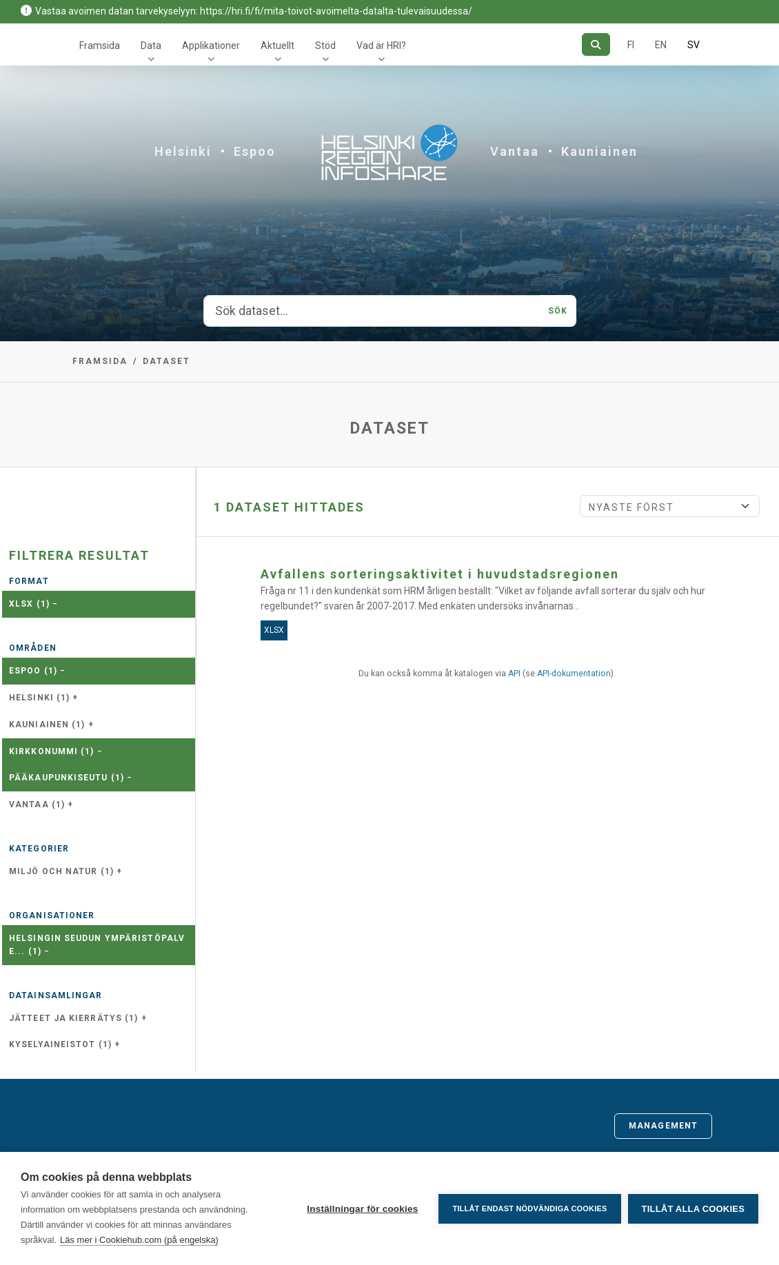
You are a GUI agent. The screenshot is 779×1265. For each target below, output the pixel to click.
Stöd (325, 45)
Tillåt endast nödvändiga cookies (529, 1208)
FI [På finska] (630, 44)
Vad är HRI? (381, 45)
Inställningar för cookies (362, 1209)
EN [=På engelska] (661, 44)
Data (151, 45)
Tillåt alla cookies (693, 1209)
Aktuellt (277, 45)
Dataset (166, 361)
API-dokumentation (574, 673)
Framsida (99, 45)
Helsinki (183, 151)
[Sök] (596, 44)
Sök (557, 311)
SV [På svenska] (693, 44)
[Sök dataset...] (372, 311)
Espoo (255, 151)
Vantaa (514, 151)
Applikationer (211, 45)
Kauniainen (599, 151)
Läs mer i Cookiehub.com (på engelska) (139, 1240)
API (514, 673)
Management (663, 1126)
